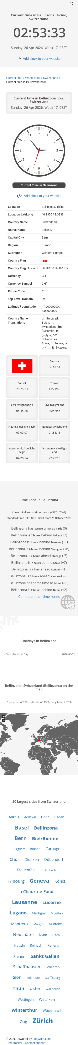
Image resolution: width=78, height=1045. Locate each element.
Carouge (53, 848)
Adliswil (30, 817)
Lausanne (24, 902)
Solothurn (33, 978)
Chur (14, 859)
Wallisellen (53, 989)
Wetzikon (47, 999)
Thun (18, 988)
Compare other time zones (39, 596)
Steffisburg (52, 978)
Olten (56, 935)
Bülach (35, 849)
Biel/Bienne (45, 838)
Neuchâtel (23, 934)
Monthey (57, 913)
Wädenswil (51, 1010)
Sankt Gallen (45, 956)
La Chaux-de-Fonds (36, 891)
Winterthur (24, 1010)
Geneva (39, 880)
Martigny (39, 913)
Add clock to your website (42, 58)
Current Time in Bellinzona (39, 185)
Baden (59, 817)
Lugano (18, 912)
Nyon (43, 934)
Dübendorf (53, 859)
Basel (22, 827)
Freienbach (48, 870)
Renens (53, 945)
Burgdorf (18, 849)
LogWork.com (42, 1038)
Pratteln (19, 945)
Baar (45, 816)
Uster (35, 988)
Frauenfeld (26, 869)
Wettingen (26, 999)
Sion (17, 977)
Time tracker (14, 1043)
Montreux (19, 923)
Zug (23, 1021)
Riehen (19, 956)
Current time (14, 78)
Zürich (42, 1020)
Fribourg (16, 881)
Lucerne (51, 902)
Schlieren (53, 967)
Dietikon (32, 859)
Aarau (14, 816)
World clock (32, 78)
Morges (38, 924)
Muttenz (55, 924)
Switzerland (50, 78)
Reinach (36, 945)
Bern (20, 838)
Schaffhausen (26, 966)
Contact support (35, 1043)
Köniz (59, 881)
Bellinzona (46, 828)
